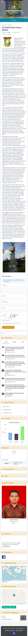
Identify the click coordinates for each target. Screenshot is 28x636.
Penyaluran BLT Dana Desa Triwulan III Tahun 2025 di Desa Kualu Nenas (15, 379)
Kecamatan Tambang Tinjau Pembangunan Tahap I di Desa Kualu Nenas (15, 371)
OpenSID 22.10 (19, 630)
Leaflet (13, 580)
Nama (4, 295)
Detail (13, 607)
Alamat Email (5, 301)
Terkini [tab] (6, 342)
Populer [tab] (14, 342)
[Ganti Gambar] (6, 320)
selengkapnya (6, 547)
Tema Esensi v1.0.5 (10, 630)
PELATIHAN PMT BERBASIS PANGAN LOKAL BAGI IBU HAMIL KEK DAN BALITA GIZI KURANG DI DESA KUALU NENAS (15, 386)
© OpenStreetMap (18, 580)
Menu (14, 20)
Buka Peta (5, 607)
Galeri (5, 476)
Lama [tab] (14, 451)
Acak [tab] (22, 342)
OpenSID (24, 580)
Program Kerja (7, 409)
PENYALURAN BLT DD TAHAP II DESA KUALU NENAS (14, 394)
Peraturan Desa (7, 413)
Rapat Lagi (5, 461)
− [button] (3, 569)
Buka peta (4, 581)
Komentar (4, 285)
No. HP (3, 308)
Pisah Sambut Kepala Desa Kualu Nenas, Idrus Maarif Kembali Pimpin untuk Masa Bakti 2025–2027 (15, 363)
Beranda (4, 25)
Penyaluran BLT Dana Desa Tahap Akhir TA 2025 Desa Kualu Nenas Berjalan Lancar (14, 348)
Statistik (6, 418)
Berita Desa (6, 406)
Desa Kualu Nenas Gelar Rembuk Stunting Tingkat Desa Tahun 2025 (15, 356)
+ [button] (3, 567)
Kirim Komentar (8, 327)
